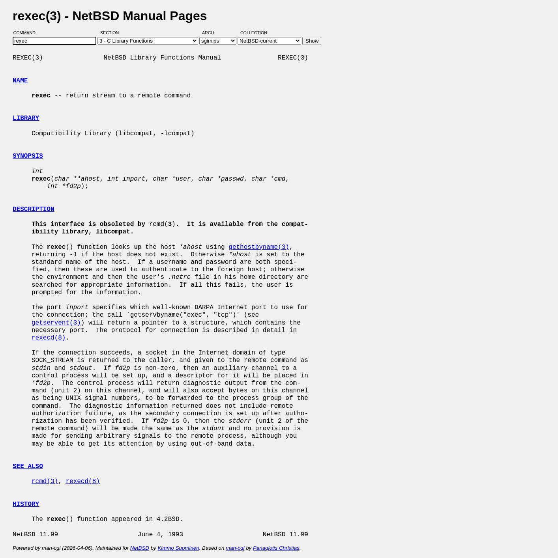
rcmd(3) (45, 481)
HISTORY (26, 504)
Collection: (254, 32)
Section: (112, 32)
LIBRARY (26, 118)
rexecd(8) (49, 338)
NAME (20, 81)
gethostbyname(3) (258, 247)
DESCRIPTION (33, 209)
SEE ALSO (28, 466)
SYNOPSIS (28, 156)
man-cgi (235, 548)
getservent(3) (56, 323)
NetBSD (139, 548)
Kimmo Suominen (178, 548)
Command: (27, 32)
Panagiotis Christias (276, 548)
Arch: (212, 32)
